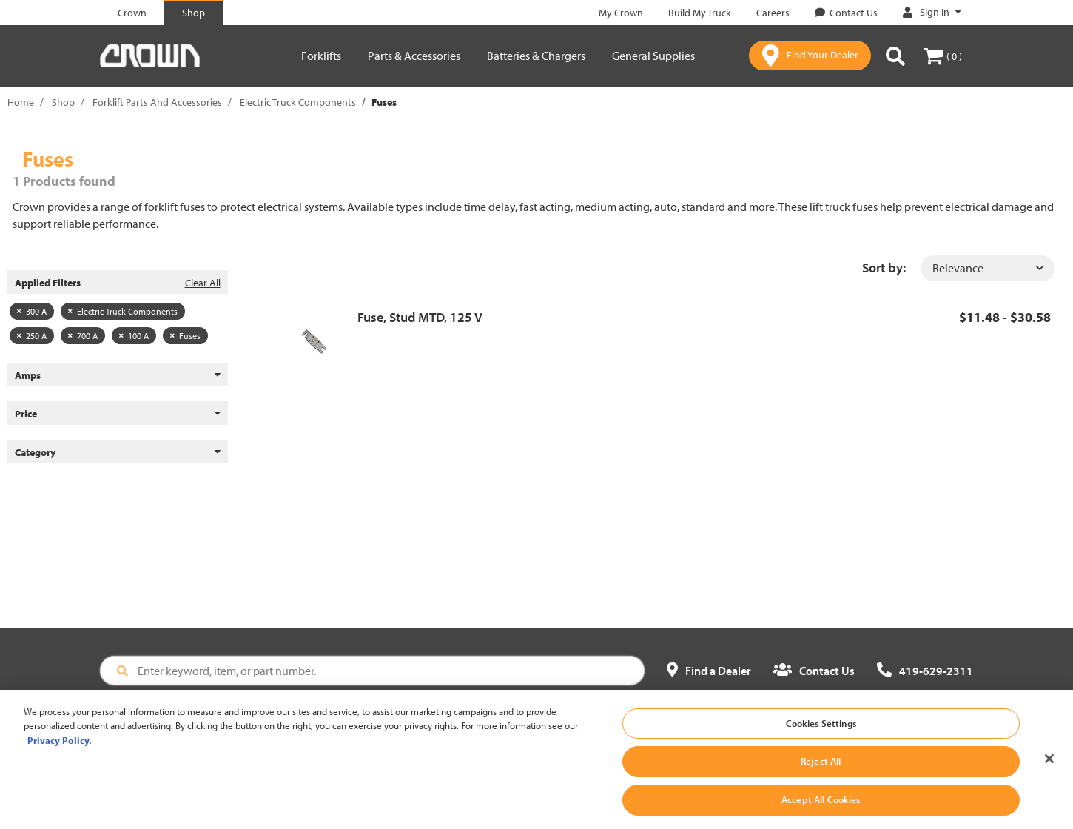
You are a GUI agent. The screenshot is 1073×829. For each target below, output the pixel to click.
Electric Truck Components (298, 102)
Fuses (185, 335)
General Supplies (653, 55)
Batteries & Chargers (536, 55)
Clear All (203, 282)
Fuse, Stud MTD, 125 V (419, 317)
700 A (83, 335)
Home (20, 102)
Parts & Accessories (414, 55)
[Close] (1049, 764)
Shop (63, 102)
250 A (32, 335)
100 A (134, 335)
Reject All (821, 767)
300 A (32, 311)
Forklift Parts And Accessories (157, 102)
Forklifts (321, 55)
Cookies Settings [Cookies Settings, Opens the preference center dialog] (821, 730)
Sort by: (884, 267)
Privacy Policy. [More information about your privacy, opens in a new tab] (59, 747)
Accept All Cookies (820, 806)
